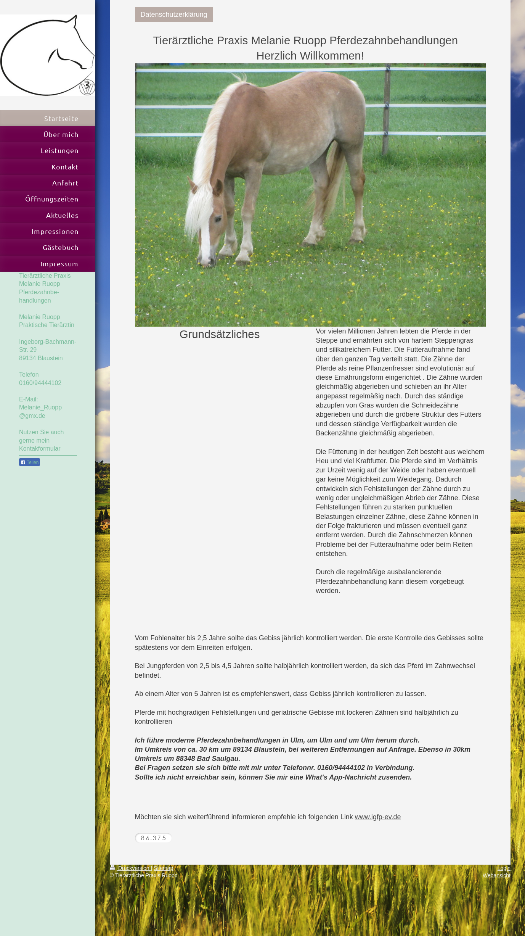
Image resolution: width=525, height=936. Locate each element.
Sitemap (163, 868)
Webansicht (497, 875)
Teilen (30, 462)
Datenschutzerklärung (174, 14)
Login (504, 868)
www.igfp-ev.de (378, 817)
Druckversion (130, 868)
